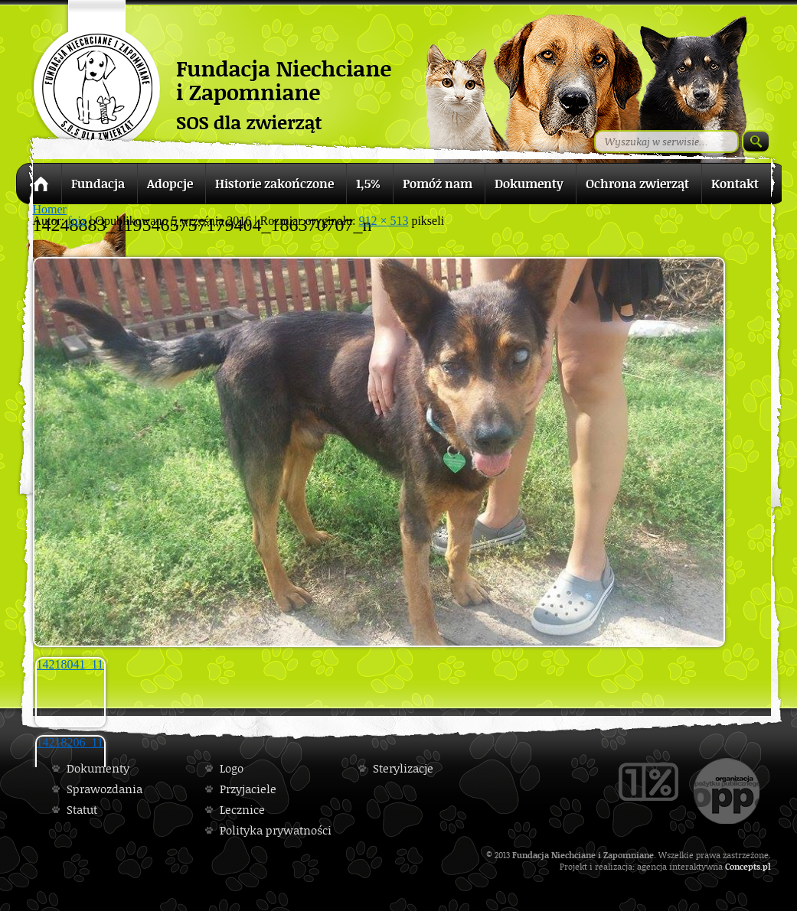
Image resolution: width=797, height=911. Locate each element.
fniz (77, 220)
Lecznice (242, 810)
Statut (82, 810)
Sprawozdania (104, 789)
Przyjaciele (248, 789)
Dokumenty (98, 768)
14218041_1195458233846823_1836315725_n (71, 664)
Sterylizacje (403, 768)
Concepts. (744, 866)
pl (767, 866)
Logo (231, 768)
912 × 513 (383, 220)
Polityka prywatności (276, 830)
